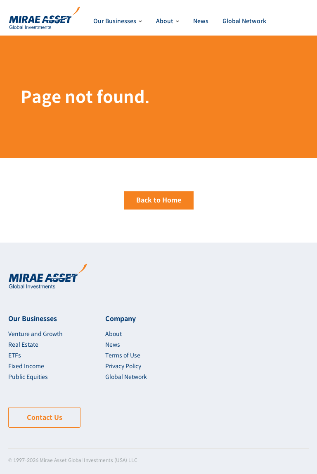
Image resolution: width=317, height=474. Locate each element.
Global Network (244, 21)
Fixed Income (26, 366)
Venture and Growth (35, 334)
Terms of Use (122, 355)
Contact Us (44, 417)
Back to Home (158, 200)
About (113, 334)
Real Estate (23, 344)
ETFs (14, 355)
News (200, 21)
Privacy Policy (123, 366)
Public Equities (28, 377)
